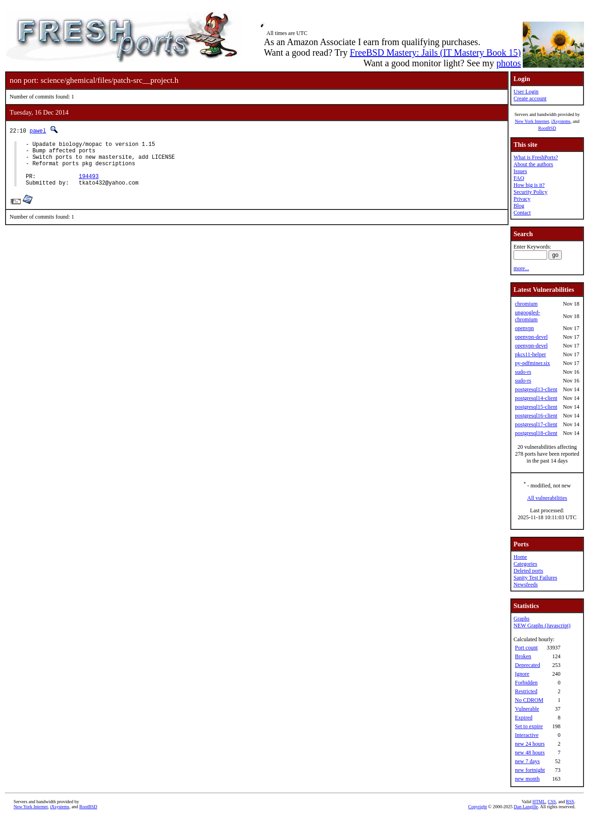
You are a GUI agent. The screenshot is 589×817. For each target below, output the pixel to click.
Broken (523, 656)
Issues (520, 171)
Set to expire (529, 726)
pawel (37, 130)
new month (527, 779)
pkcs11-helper (530, 354)
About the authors (533, 164)
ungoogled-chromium (527, 316)
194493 (88, 184)
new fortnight (530, 770)
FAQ (519, 178)
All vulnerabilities (547, 498)
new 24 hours (530, 744)
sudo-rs (523, 372)
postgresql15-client (536, 407)
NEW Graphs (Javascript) (542, 625)
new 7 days (527, 761)
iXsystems (561, 121)
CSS (552, 801)
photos (509, 63)
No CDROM (529, 700)
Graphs (522, 618)
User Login (526, 91)
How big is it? (529, 185)
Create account (530, 98)
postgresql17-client (536, 424)
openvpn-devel (531, 337)
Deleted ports (528, 571)
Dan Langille (526, 806)
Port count (526, 647)
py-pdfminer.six (532, 363)
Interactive (526, 735)
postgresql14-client (536, 398)
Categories (525, 564)
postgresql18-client (536, 433)
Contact (522, 212)
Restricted (526, 691)
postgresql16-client (536, 415)
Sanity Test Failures (535, 577)
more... (521, 268)
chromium (526, 304)
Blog (519, 206)
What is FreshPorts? (536, 157)
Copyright (477, 806)
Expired (523, 717)
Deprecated (527, 665)
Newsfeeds (526, 584)
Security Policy (531, 192)
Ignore (522, 674)
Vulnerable (527, 709)
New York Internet (532, 121)
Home (520, 557)
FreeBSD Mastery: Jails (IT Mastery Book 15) (435, 52)
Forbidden (526, 682)
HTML (538, 801)
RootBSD (547, 128)
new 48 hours (530, 752)
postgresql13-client (536, 389)
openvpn (524, 328)
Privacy (522, 199)
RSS (570, 801)
